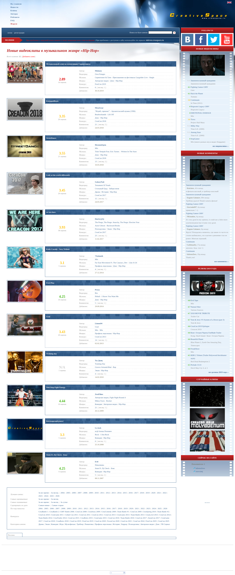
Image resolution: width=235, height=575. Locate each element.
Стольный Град (101, 188)
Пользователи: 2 (198, 464)
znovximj (199, 471)
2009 (91, 493)
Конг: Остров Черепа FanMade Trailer (206, 333)
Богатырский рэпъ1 (55, 421)
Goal (48, 317)
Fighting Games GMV (199, 87)
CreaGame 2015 (100, 518)
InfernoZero (191, 254)
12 (96, 198)
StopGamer (195, 139)
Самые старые (58, 505)
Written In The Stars (129, 151)
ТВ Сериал (165, 524)
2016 (130, 493)
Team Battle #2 (163, 512)
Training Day (100, 364)
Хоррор (124, 524)
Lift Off (111, 114)
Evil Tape (194, 300)
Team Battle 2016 (127, 518)
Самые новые (44, 505)
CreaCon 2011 (84, 515)
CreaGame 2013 (123, 515)
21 (96, 124)
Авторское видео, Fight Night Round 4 (110, 397)
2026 (57, 496)
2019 (147, 493)
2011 (102, 493)
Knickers (190, 188)
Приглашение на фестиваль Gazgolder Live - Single (133, 77)
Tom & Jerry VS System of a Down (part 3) (207, 320)
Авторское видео (147, 524)
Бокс (113, 468)
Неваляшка (99, 465)
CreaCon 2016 (113, 518)
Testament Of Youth (102, 185)
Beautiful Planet (197, 339)
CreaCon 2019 (75, 521)
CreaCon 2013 (109, 515)
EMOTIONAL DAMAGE (201, 113)
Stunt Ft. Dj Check (102, 468)
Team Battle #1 (123, 512)
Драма (41, 524)
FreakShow (195, 349)
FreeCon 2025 (151, 521)
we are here (51, 212)
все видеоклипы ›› (221, 146)
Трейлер (80, 524)
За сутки (64, 502)
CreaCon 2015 (73, 518)
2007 (79, 493)
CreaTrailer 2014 (60, 518)
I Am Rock (105, 434)
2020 (153, 493)
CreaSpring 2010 (149, 512)
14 (96, 340)
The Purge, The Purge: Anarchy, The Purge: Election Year (117, 222)
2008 (85, 493)
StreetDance (51, 138)
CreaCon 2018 (49, 521)
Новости (14, 7)
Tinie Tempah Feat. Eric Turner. (107, 151)
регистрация (19, 33)
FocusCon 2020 (113, 521)
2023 (40, 496)
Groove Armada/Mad (103, 367)
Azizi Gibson (100, 226)
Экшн (47, 524)
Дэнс (158, 524)
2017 (136, 493)
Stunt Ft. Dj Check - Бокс (57, 455)
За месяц (54, 493)
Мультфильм (70, 524)
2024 (46, 496)
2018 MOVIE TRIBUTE (200, 313)
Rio (96, 293)
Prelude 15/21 (196, 365)
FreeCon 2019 (87, 521)
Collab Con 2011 (71, 515)
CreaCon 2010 (44, 515)
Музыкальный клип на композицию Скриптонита (68, 64)
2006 (74, 493)
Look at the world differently (58, 175)
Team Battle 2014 (45, 518)
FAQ (12, 20)
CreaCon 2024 (138, 521)
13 (96, 161)
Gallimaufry (191, 245)
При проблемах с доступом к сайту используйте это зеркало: (121, 40)
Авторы (14, 14)
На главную (16, 4)
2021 (159, 493)
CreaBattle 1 (43, 512)
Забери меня (114, 188)
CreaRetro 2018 (62, 521)
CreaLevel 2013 (152, 515)
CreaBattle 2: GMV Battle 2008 (62, 512)
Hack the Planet (197, 93)
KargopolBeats (52, 101)
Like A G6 (133, 263)
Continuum (195, 100)
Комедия (54, 524)
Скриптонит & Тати (103, 77)
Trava (193, 119)
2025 (52, 496)
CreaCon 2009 (136, 512)
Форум (13, 24)
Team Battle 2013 (137, 515)
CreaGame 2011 (57, 515)
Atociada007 (192, 207)
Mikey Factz (100, 401)
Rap (114, 367)
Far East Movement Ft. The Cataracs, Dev (111, 263)
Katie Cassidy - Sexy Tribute (58, 249)
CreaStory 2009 (94, 512)
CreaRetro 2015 (86, 518)
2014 (119, 493)
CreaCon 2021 (126, 521)
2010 (97, 493)
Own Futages (100, 74)
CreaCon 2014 (165, 515)
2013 (113, 493)
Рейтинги (14, 17)
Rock (97, 434)
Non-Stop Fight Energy (55, 387)
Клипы (13, 11)
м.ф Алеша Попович (103, 431)
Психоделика (133, 524)
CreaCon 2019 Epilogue (200, 326)
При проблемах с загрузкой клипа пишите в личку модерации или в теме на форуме (60, 40)
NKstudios (191, 216)
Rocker (109, 401)
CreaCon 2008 (81, 512)
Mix (96, 148)
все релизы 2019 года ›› (219, 372)
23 (96, 235)
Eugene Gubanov (193, 198)
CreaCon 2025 (163, 521)
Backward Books (113, 226)
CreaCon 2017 (141, 518)
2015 (125, 493)
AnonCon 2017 (154, 518)
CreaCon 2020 (100, 521)
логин (9, 33)
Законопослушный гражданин (203, 80)
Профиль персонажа (103, 524)
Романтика (89, 524)
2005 (68, 493)
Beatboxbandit (100, 114)
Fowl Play (50, 283)
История (116, 524)
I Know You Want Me (110, 296)
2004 (62, 493)
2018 (142, 493)
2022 (165, 493)
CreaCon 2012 (97, 515)
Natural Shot (196, 307)
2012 (108, 493)
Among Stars (196, 132)
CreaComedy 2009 (108, 512)
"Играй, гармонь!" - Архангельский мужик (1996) (115, 111)
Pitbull (97, 296)
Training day (51, 354)
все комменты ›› (222, 261)
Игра (61, 524)
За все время (43, 493)
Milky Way (195, 126)
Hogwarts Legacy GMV (200, 106)
